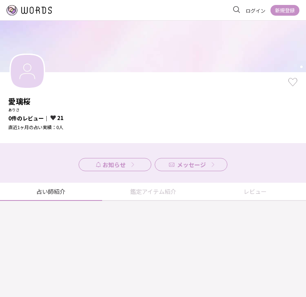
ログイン (255, 10)
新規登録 (285, 10)
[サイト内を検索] (237, 9)
